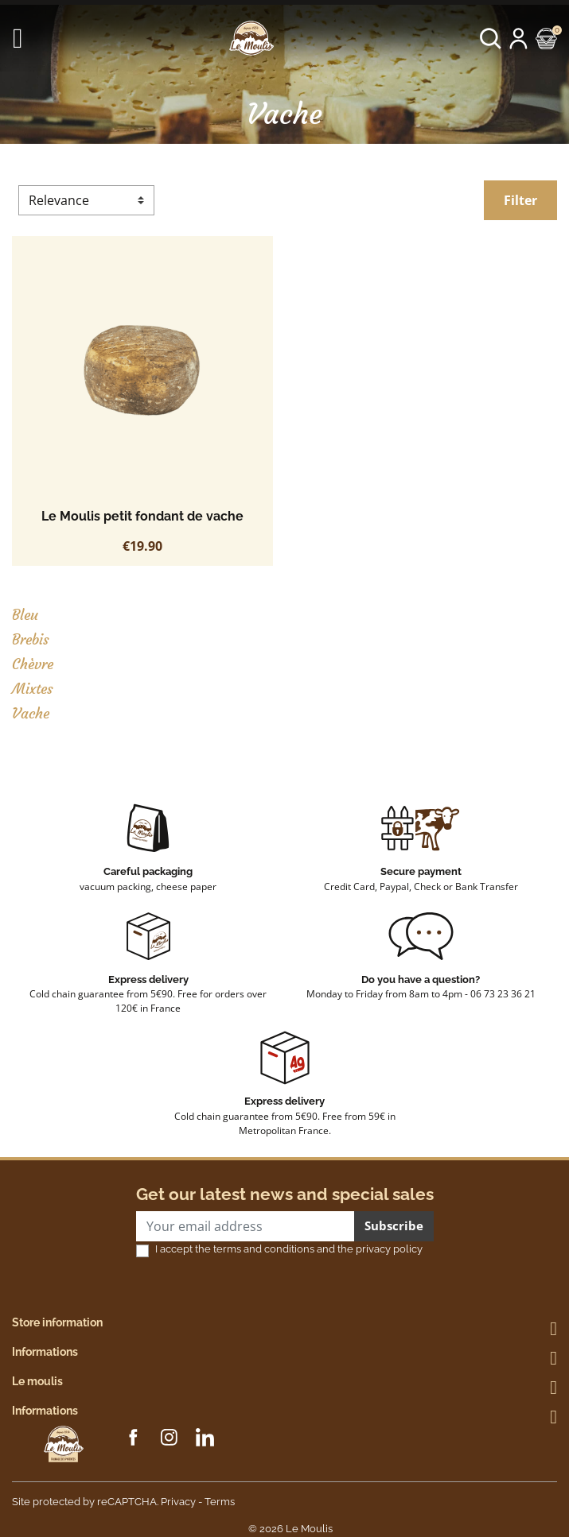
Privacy (178, 1502)
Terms (220, 1502)
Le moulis (37, 1381)
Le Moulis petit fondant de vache (142, 516)
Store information (57, 1322)
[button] (490, 38)
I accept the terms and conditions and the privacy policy (289, 1249)
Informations (45, 1351)
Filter (520, 200)
